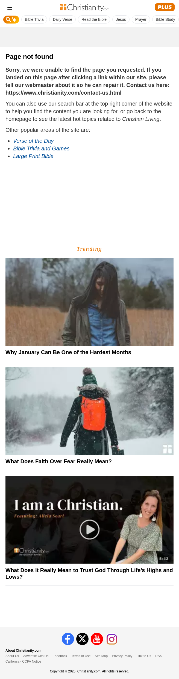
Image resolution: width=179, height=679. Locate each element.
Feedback (60, 656)
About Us (12, 656)
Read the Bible (94, 19)
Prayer (140, 19)
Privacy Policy (122, 656)
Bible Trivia (34, 19)
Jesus (121, 19)
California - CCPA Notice (23, 661)
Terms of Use (81, 656)
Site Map (101, 656)
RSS (158, 656)
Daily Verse (62, 19)
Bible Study (165, 19)
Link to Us (144, 656)
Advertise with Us (36, 656)
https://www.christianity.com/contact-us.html (63, 93)
